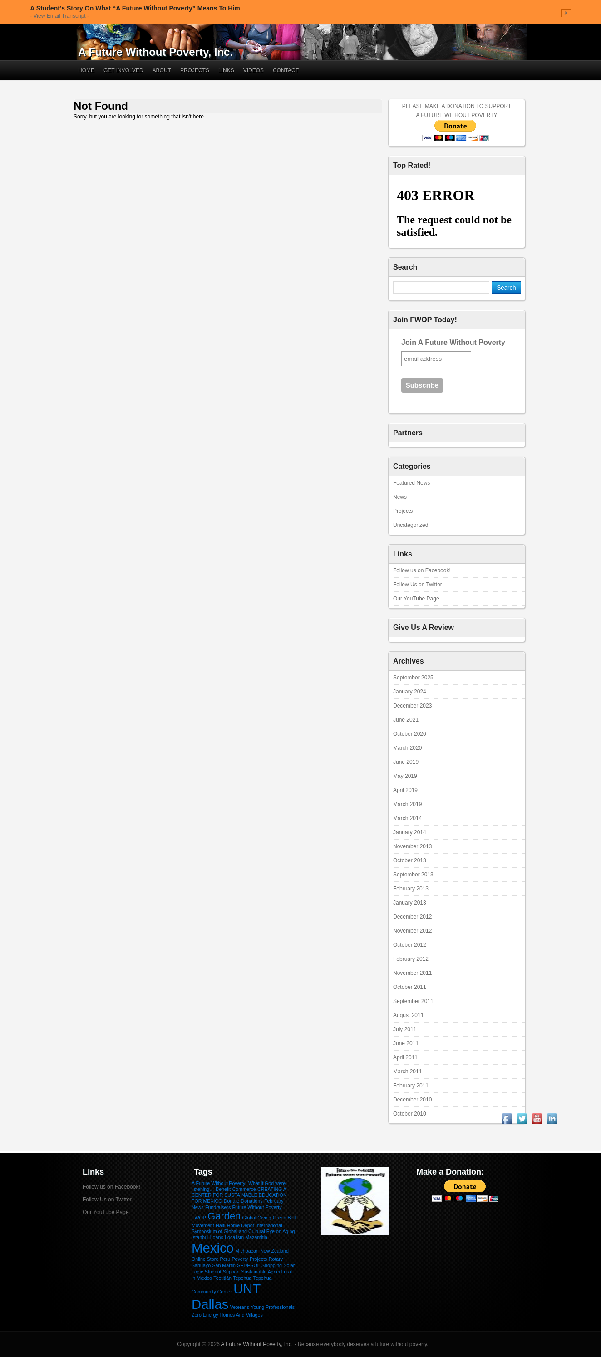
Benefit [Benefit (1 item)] (223, 1189)
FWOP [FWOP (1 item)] (199, 1217)
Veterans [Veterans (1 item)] (239, 1307)
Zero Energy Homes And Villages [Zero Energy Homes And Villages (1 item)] (227, 1315)
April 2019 (405, 790)
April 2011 (405, 1057)
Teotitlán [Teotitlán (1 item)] (222, 1278)
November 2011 (412, 973)
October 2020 (409, 734)
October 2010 (409, 1114)
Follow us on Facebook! (422, 570)
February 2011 (411, 1085)
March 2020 (407, 748)
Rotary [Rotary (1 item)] (276, 1259)
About (162, 70)
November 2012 (412, 931)
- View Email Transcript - (59, 16)
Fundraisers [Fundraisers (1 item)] (218, 1207)
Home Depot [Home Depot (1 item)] (240, 1225)
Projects (194, 70)
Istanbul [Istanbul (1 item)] (200, 1237)
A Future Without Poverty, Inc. (155, 52)
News (400, 497)
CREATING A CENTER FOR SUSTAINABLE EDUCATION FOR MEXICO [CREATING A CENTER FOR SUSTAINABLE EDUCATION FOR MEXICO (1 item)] (239, 1195)
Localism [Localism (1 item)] (234, 1237)
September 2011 (413, 1001)
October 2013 (409, 860)
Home (86, 70)
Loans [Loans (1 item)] (216, 1237)
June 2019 (406, 762)
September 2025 (413, 677)
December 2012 (412, 917)
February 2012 (411, 959)
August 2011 (408, 1015)
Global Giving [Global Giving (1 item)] (256, 1217)
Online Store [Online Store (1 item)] (205, 1259)
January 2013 (409, 903)
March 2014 (407, 818)
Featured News (411, 483)
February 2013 (411, 888)
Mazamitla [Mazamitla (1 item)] (256, 1237)
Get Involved (123, 70)
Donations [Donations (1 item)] (252, 1201)
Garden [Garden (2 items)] (224, 1216)
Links (226, 70)
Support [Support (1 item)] (231, 1271)
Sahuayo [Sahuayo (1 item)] (201, 1265)
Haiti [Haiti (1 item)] (220, 1225)
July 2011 (404, 1029)
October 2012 (409, 945)
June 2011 (406, 1043)
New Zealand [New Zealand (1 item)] (274, 1251)
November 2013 (412, 846)
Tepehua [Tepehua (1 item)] (242, 1278)
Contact (286, 70)
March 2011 (407, 1071)
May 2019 (405, 776)
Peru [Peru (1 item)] (225, 1259)
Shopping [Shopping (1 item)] (271, 1265)
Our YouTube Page (416, 598)
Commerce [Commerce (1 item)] (244, 1189)
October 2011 (409, 987)
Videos (253, 70)
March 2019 (407, 804)
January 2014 (409, 832)
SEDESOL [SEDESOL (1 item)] (248, 1265)
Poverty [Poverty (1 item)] (240, 1259)
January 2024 (409, 691)
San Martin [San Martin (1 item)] (224, 1265)
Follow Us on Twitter (417, 584)
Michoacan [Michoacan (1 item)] (247, 1251)
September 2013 (413, 874)
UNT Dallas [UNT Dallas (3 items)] (226, 1296)
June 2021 (406, 720)
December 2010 (412, 1099)
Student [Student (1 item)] (213, 1271)
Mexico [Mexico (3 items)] (213, 1247)
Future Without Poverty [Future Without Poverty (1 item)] (257, 1207)
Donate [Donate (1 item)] (231, 1201)
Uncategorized (410, 525)
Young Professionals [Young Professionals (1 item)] (273, 1307)
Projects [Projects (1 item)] (258, 1259)
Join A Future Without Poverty (453, 342)
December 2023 (412, 706)
